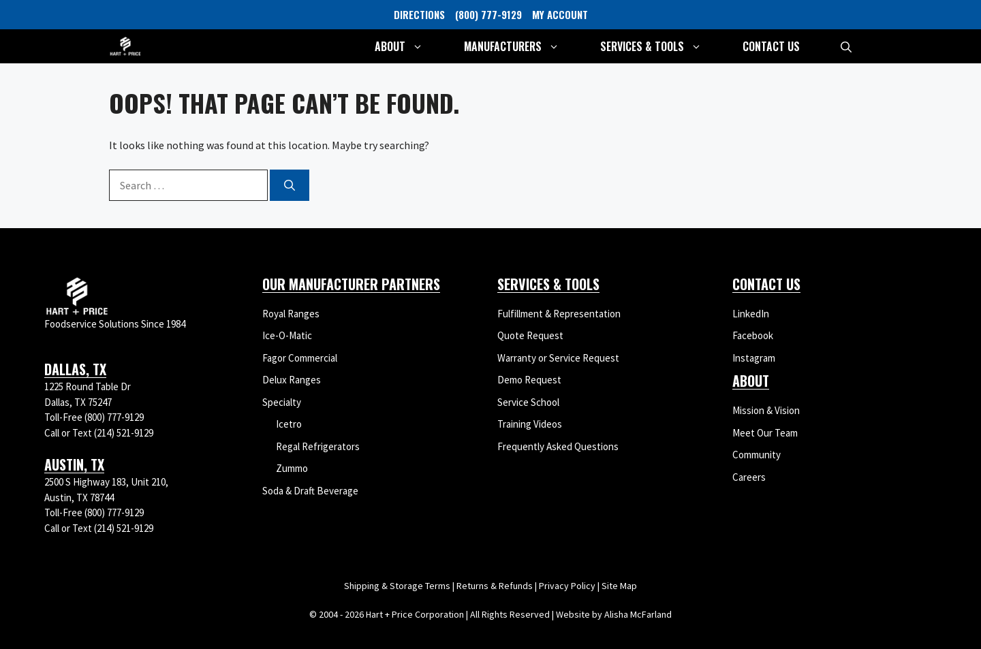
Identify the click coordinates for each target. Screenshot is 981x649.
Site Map (619, 586)
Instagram (753, 357)
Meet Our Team (765, 432)
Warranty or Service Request (558, 357)
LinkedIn (750, 313)
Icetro (289, 423)
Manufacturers (522, 46)
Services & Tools (661, 46)
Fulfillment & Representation (559, 313)
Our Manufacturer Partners (351, 284)
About (409, 46)
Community (756, 454)
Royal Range (288, 313)
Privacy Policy (567, 586)
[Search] (289, 185)
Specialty (281, 402)
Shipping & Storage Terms (397, 586)
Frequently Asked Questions (558, 446)
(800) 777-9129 (488, 14)
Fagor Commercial (299, 357)
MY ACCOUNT (560, 14)
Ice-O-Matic (287, 335)
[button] (846, 46)
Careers (749, 477)
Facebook (752, 335)
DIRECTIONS (419, 14)
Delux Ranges (291, 379)
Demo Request (529, 379)
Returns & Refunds (494, 586)
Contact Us (771, 46)
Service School (528, 402)
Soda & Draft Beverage (310, 490)
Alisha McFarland (638, 614)
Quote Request (530, 335)
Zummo (292, 468)
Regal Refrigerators (318, 446)
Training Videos (529, 423)
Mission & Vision (766, 410)
